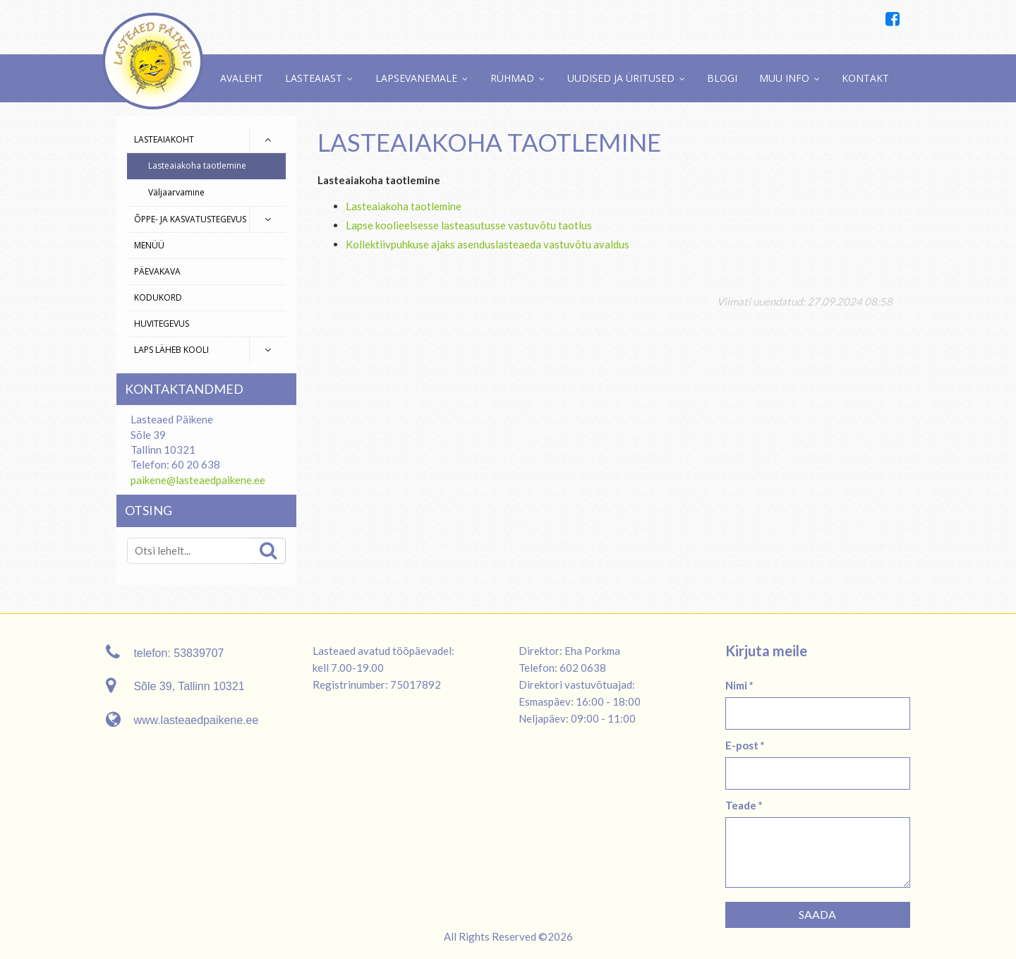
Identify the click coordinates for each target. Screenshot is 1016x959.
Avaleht (241, 78)
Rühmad (512, 78)
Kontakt (865, 78)
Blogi (722, 78)
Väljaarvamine (176, 192)
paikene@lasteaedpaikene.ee (198, 480)
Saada (817, 914)
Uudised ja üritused (621, 78)
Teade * (744, 805)
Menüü (149, 245)
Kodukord (158, 297)
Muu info (784, 78)
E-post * (745, 745)
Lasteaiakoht (164, 139)
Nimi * (739, 685)
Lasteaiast (313, 78)
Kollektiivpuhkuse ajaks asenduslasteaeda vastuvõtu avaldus (487, 244)
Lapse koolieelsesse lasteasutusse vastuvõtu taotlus (469, 225)
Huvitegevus (161, 324)
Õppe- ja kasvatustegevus (190, 219)
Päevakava (157, 271)
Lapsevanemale (416, 78)
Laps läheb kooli (171, 350)
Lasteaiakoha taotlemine (197, 165)
